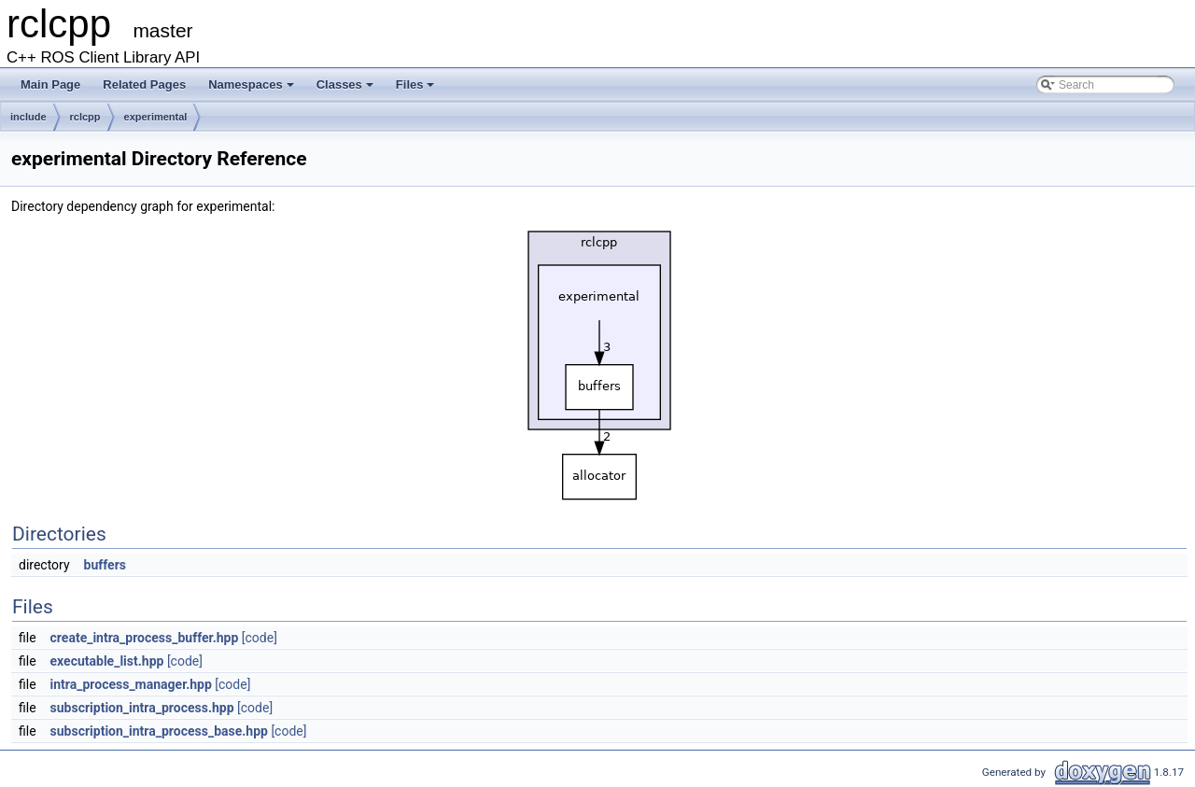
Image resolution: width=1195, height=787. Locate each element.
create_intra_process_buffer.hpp (144, 637)
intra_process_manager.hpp (131, 684)
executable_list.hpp (107, 660)
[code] (259, 637)
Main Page (50, 84)
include (28, 116)
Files (415, 84)
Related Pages (144, 84)
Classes (344, 84)
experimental (156, 116)
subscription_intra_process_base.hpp (159, 731)
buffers (105, 564)
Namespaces (251, 84)
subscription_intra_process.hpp (142, 707)
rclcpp (85, 116)
